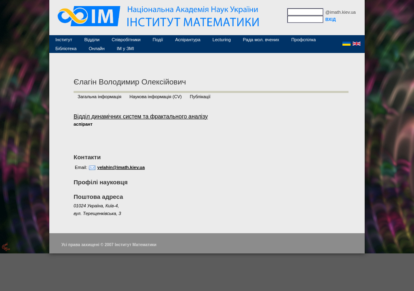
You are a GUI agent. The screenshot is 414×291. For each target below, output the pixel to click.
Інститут (63, 39)
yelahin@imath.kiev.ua (121, 167)
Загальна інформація (99, 96)
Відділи (92, 39)
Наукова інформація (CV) (155, 96)
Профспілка (303, 39)
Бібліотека (65, 48)
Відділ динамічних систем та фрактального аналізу (141, 116)
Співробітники (126, 39)
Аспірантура (187, 39)
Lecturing (222, 39)
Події (158, 39)
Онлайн (96, 48)
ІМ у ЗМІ (125, 48)
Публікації (200, 96)
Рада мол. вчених (261, 39)
